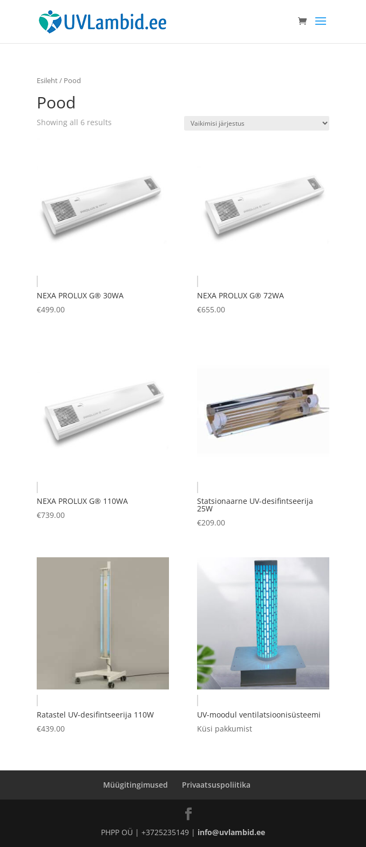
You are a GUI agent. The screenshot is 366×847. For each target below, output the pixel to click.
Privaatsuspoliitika (216, 785)
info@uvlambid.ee (231, 832)
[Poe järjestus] (256, 123)
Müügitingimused (135, 785)
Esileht (47, 80)
